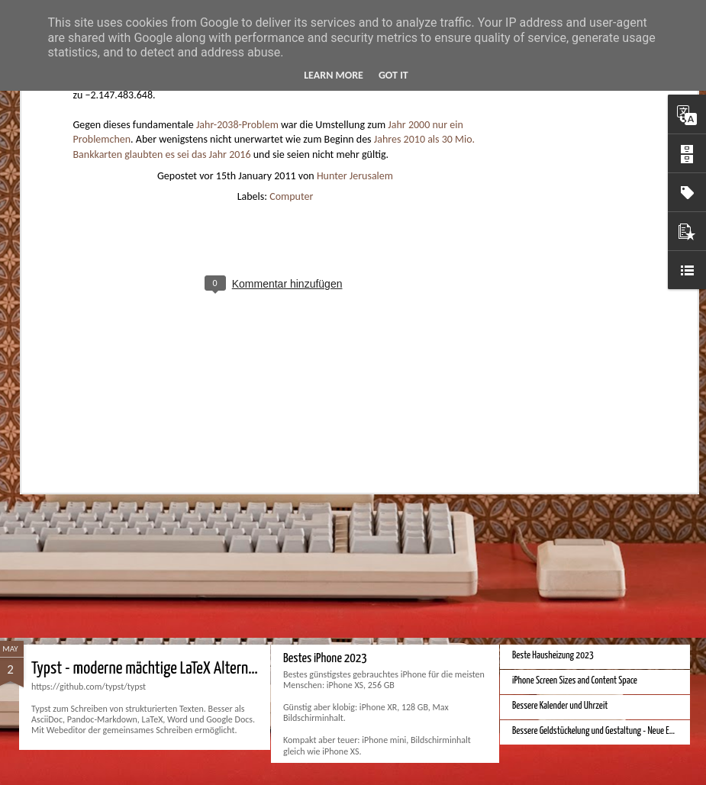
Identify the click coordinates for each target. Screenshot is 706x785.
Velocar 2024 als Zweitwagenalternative (577, 339)
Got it (393, 75)
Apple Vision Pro (316, 513)
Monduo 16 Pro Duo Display (555, 536)
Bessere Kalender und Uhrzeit (560, 706)
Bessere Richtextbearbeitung (559, 364)
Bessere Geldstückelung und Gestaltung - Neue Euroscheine (608, 731)
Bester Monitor (536, 314)
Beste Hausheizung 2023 (553, 656)
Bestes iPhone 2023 (325, 658)
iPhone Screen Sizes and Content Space (574, 681)
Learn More (333, 75)
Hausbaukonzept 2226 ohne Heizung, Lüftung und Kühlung (195, 523)
